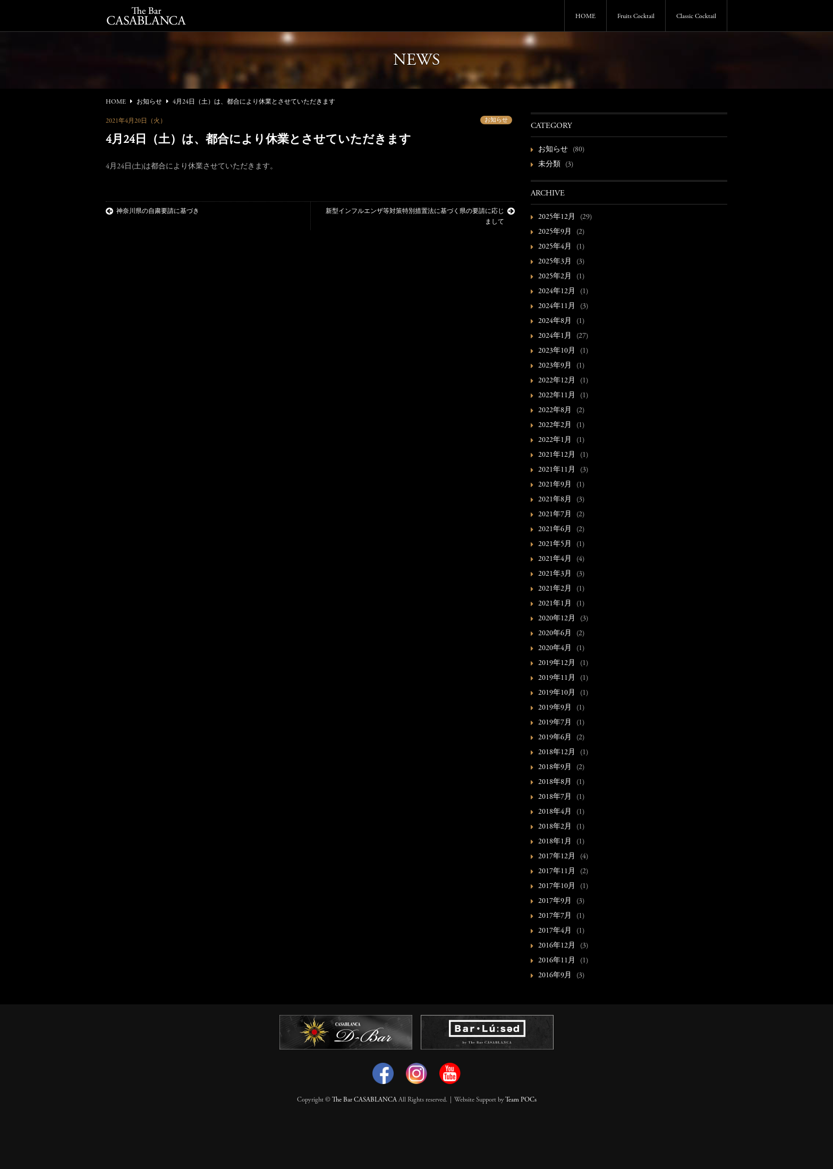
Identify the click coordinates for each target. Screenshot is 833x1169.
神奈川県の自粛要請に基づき (152, 211)
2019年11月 (556, 678)
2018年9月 (555, 767)
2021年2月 (555, 589)
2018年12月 (556, 752)
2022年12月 (556, 381)
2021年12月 (556, 455)
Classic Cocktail (696, 16)
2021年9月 (555, 485)
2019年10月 (556, 693)
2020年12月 (556, 618)
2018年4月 (555, 812)
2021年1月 (555, 604)
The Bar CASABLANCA (364, 1100)
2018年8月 (555, 782)
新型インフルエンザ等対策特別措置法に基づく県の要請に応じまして (420, 216)
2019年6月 (555, 737)
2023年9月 (555, 366)
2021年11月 (556, 470)
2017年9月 (555, 901)
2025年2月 (555, 276)
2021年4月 (555, 559)
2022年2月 (555, 425)
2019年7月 (555, 723)
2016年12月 (556, 946)
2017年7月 (555, 916)
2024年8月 (555, 321)
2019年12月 (556, 663)
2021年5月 (555, 544)
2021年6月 (555, 529)
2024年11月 (556, 306)
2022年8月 (555, 410)
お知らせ (496, 120)
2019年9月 (555, 708)
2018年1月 (555, 842)
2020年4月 (555, 648)
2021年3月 (555, 574)
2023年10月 (556, 351)
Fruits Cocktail (635, 16)
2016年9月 (555, 975)
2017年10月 (556, 886)
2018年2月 (555, 827)
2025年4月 (555, 247)
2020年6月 (555, 633)
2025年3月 (555, 262)
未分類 (549, 164)
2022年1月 (555, 440)
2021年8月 (555, 500)
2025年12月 (556, 217)
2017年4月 (555, 931)
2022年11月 (556, 395)
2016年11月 (556, 961)
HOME (585, 16)
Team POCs (521, 1100)
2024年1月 (555, 336)
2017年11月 (556, 871)
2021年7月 (555, 514)
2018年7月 (555, 797)
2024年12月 (556, 291)
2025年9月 (555, 232)
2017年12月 (556, 856)
